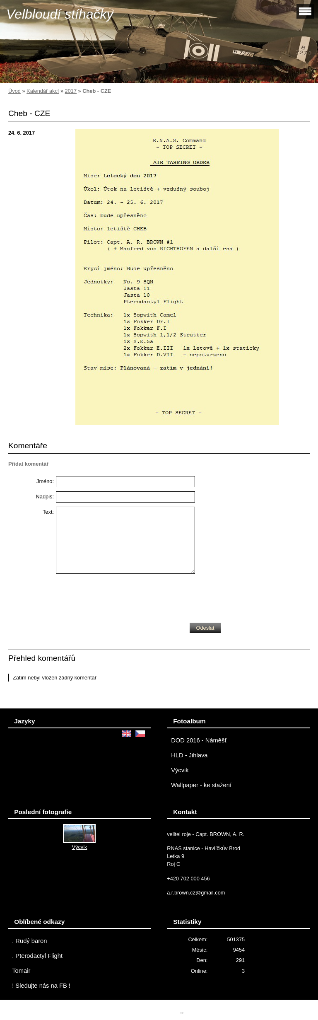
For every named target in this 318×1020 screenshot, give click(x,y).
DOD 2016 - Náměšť (199, 740)
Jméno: (45, 481)
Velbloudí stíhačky (59, 14)
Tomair (21, 970)
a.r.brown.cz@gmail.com (196, 892)
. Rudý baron (29, 941)
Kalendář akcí (42, 91)
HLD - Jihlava (189, 755)
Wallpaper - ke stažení (201, 785)
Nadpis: (45, 496)
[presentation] (119, 596)
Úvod (14, 91)
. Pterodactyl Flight (37, 955)
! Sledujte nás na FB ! (41, 985)
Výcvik (180, 770)
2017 (71, 91)
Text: (48, 512)
